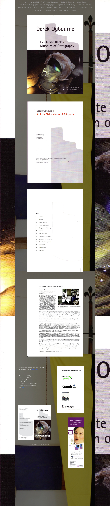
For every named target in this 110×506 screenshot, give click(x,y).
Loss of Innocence (51, 10)
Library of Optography (24, 7)
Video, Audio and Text (84, 5)
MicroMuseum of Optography (28, 5)
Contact (73, 10)
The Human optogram (86, 7)
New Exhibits (58, 7)
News (43, 7)
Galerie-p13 (34, 369)
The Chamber (38, 10)
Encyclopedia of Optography (66, 5)
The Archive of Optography (50, 2)
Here (22, 387)
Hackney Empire (81, 2)
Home (25, 2)
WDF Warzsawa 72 (71, 7)
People (67, 10)
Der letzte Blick (34, 2)
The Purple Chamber (67, 2)
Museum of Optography (47, 5)
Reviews (50, 7)
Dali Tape (36, 7)
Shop (61, 10)
